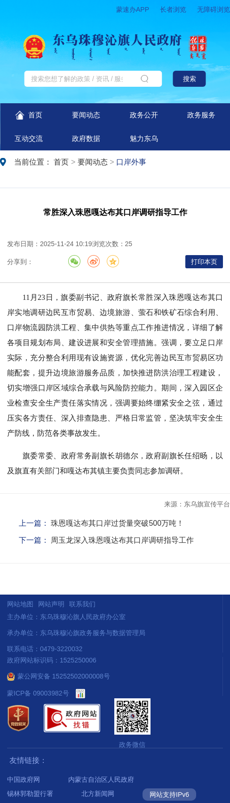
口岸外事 (131, 162)
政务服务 (201, 115)
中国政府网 (23, 779)
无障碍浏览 (213, 9)
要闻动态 (86, 115)
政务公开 (144, 115)
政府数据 (86, 138)
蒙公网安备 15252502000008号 (58, 676)
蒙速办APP (132, 9)
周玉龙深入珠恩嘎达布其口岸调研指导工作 (122, 540)
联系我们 (82, 604)
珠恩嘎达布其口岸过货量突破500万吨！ (117, 523)
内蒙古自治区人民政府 (101, 779)
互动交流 (29, 138)
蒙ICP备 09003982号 (38, 693)
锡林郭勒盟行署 (30, 793)
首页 (29, 115)
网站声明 (51, 604)
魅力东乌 (144, 138)
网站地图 (20, 604)
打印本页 (204, 261)
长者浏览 (173, 9)
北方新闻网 (97, 793)
